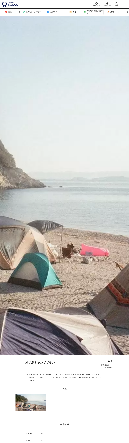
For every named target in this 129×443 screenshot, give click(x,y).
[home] (45, 4)
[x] (112, 361)
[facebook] (109, 361)
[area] (9, 12)
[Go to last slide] (19, 12)
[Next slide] (127, 12)
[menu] (124, 4)
